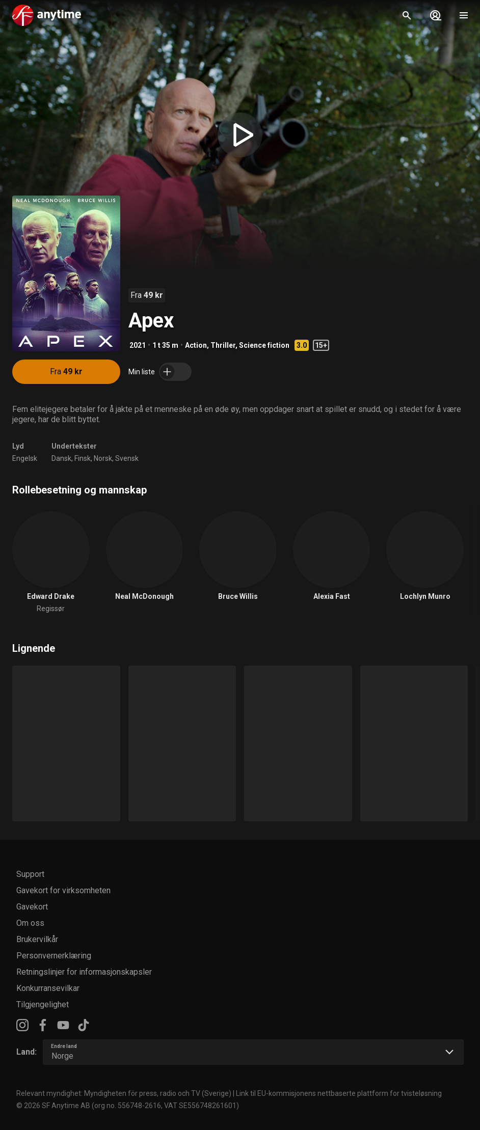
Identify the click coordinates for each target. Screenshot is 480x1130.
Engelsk (24, 458)
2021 (137, 345)
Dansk (61, 458)
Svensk (127, 458)
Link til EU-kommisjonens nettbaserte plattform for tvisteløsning (339, 1093)
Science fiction (264, 345)
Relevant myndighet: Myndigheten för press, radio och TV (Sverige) (123, 1093)
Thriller (222, 345)
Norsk (103, 458)
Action (196, 345)
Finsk (82, 458)
